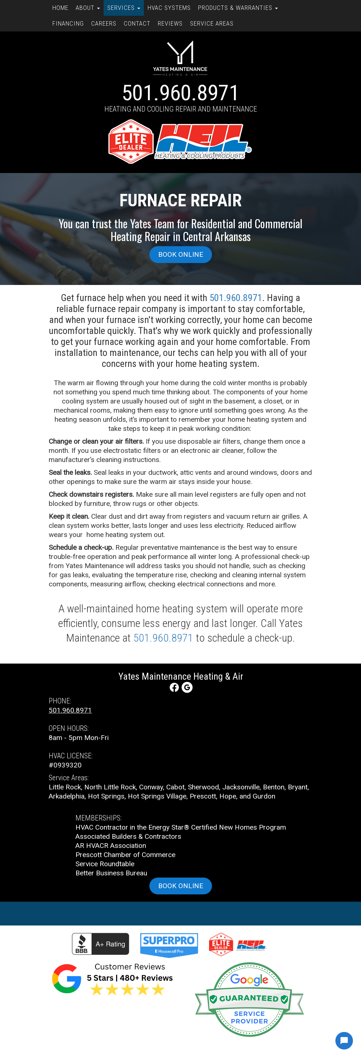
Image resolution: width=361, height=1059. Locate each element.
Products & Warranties (238, 7)
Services (123, 7)
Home (60, 7)
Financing (68, 23)
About (88, 7)
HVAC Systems (169, 7)
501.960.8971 (180, 93)
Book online (180, 254)
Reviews (170, 23)
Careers (103, 23)
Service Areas (212, 23)
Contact (137, 23)
